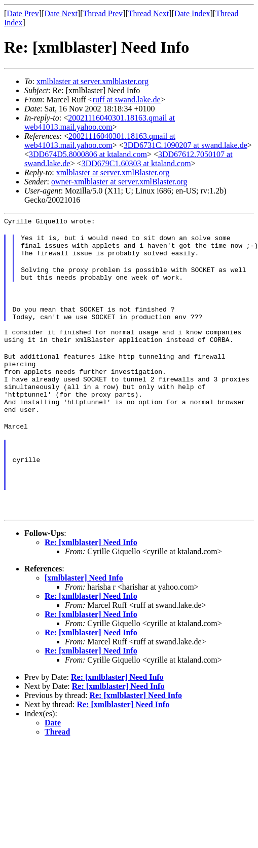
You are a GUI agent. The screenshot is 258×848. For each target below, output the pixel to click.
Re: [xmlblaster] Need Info (91, 581)
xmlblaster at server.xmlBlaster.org (113, 172)
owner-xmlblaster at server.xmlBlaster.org (119, 181)
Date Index (192, 13)
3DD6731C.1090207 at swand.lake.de (185, 145)
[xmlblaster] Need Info (84, 617)
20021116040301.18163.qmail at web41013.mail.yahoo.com (99, 122)
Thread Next (148, 13)
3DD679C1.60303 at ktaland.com (136, 163)
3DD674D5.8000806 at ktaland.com (88, 154)
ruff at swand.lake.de (127, 99)
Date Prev (23, 13)
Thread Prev (103, 13)
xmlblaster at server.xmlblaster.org (92, 81)
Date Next (61, 13)
